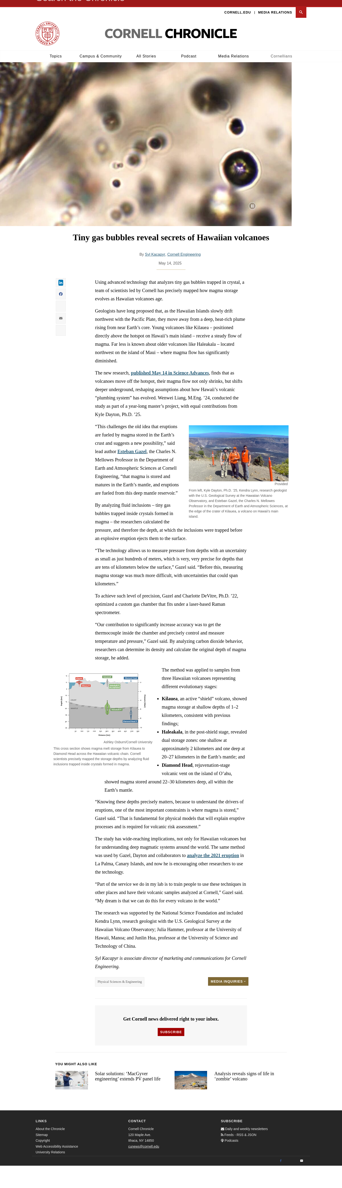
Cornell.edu (237, 6)
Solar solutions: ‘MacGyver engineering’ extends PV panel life (128, 1098)
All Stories (146, 50)
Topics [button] (56, 50)
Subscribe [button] (171, 1054)
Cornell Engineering (184, 277)
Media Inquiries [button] (228, 1004)
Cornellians (281, 50)
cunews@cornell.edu (143, 1168)
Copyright (43, 1163)
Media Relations (275, 6)
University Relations (50, 1174)
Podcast (188, 50)
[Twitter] (291, 1183)
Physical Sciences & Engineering (120, 1004)
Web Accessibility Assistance (57, 1168)
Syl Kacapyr (155, 277)
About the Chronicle (50, 1151)
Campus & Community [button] (101, 50)
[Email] (301, 1183)
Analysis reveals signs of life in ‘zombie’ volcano (244, 1098)
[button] (301, 6)
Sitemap (42, 1157)
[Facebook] (280, 1183)
